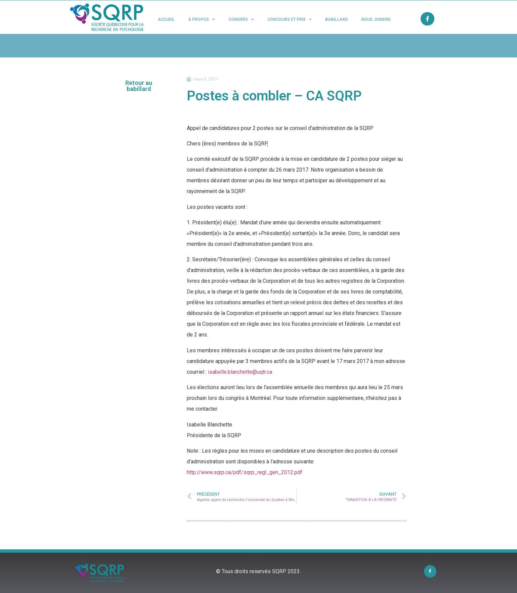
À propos (201, 19)
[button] (139, 86)
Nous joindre (376, 19)
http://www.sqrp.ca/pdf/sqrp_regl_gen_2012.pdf (244, 472)
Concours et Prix (289, 19)
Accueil (166, 19)
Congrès (241, 19)
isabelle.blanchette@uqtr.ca (240, 372)
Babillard (336, 19)
